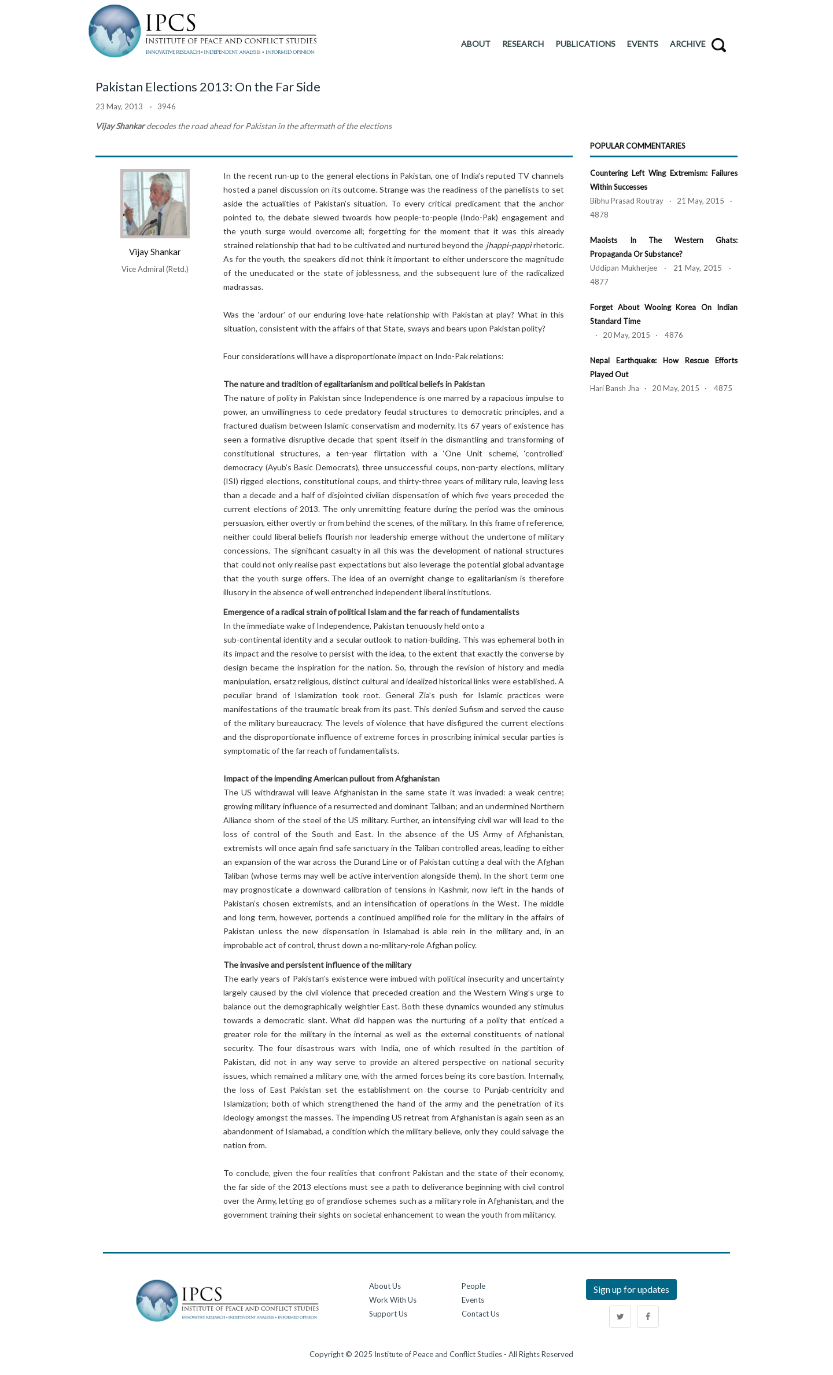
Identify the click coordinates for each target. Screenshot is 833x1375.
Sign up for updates (631, 1289)
